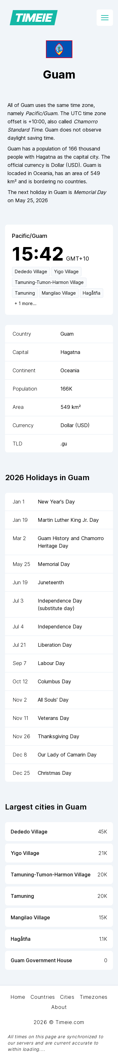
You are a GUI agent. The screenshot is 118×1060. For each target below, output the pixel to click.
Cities (67, 997)
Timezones (94, 997)
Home (17, 997)
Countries (43, 997)
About (59, 1007)
